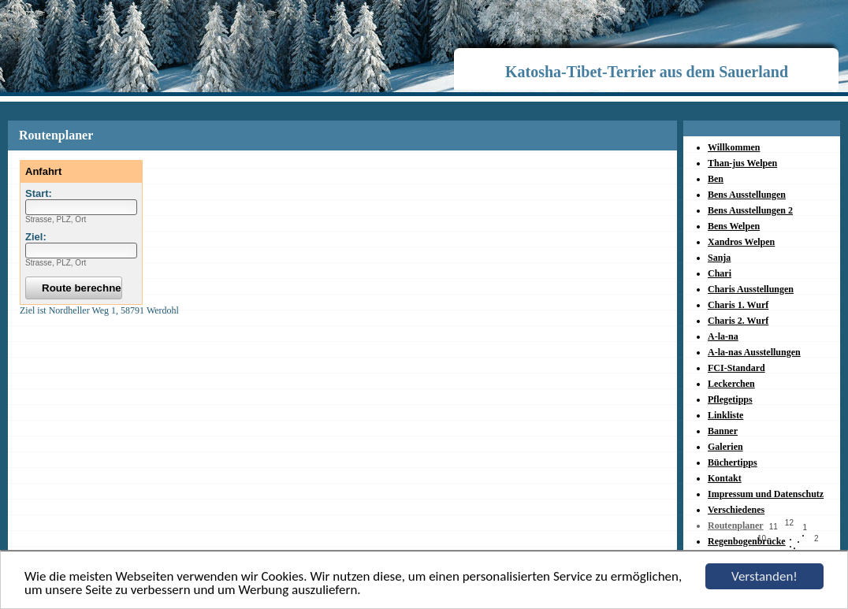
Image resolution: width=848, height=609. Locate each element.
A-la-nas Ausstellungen (754, 352)
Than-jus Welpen (742, 163)
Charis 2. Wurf (738, 320)
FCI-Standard (736, 367)
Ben (715, 178)
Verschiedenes (736, 509)
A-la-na (723, 336)
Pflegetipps (730, 399)
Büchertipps (732, 462)
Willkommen (734, 147)
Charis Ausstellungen (751, 289)
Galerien (725, 446)
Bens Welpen (734, 226)
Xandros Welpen (741, 241)
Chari (719, 273)
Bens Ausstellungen (747, 194)
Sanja (719, 257)
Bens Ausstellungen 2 (750, 210)
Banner (723, 430)
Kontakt (725, 478)
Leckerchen (731, 383)
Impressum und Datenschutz (766, 493)
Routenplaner (736, 525)
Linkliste (725, 415)
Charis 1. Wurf (738, 304)
